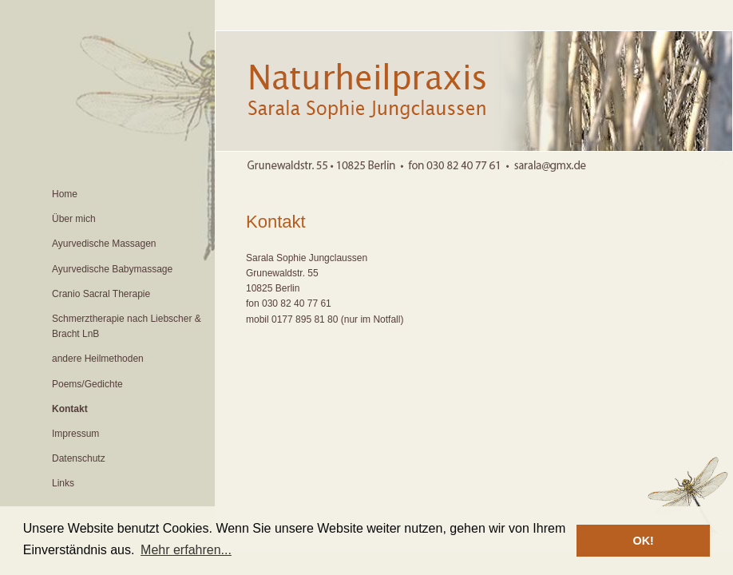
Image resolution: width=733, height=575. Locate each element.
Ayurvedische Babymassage (112, 269)
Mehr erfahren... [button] (186, 550)
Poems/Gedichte (87, 384)
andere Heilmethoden (98, 358)
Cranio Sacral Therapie (101, 293)
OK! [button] (642, 540)
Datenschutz (78, 458)
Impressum (75, 433)
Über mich (74, 218)
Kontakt (70, 408)
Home (64, 194)
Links (63, 483)
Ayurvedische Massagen (104, 243)
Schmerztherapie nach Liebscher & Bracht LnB (126, 326)
